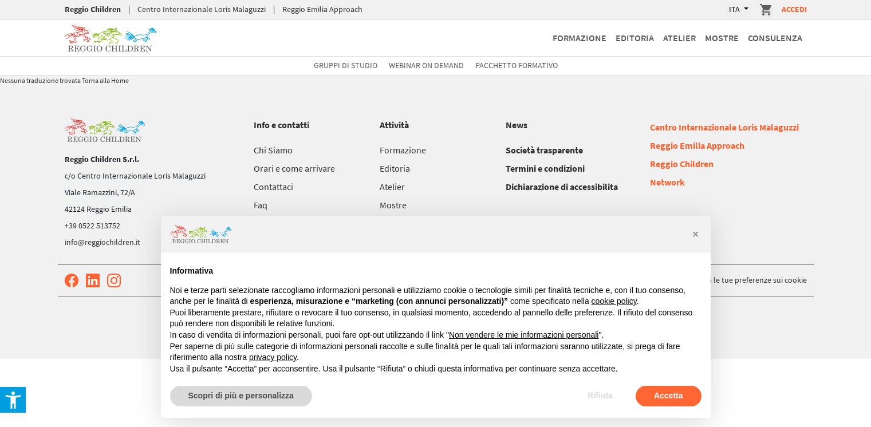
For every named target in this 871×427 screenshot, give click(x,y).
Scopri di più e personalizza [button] (241, 395)
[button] (696, 234)
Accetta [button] (668, 395)
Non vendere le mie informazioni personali (523, 334)
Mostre (722, 38)
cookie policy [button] (614, 301)
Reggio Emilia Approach (322, 9)
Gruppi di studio (345, 65)
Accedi (794, 9)
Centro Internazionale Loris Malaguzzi (201, 9)
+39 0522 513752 (92, 225)
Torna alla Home (105, 80)
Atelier (679, 38)
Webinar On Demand (426, 65)
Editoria (635, 38)
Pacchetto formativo (516, 65)
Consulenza (775, 38)
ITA (735, 9)
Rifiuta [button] (600, 395)
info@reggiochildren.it (102, 242)
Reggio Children (93, 9)
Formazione (579, 38)
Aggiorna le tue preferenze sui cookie (744, 280)
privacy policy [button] (273, 357)
